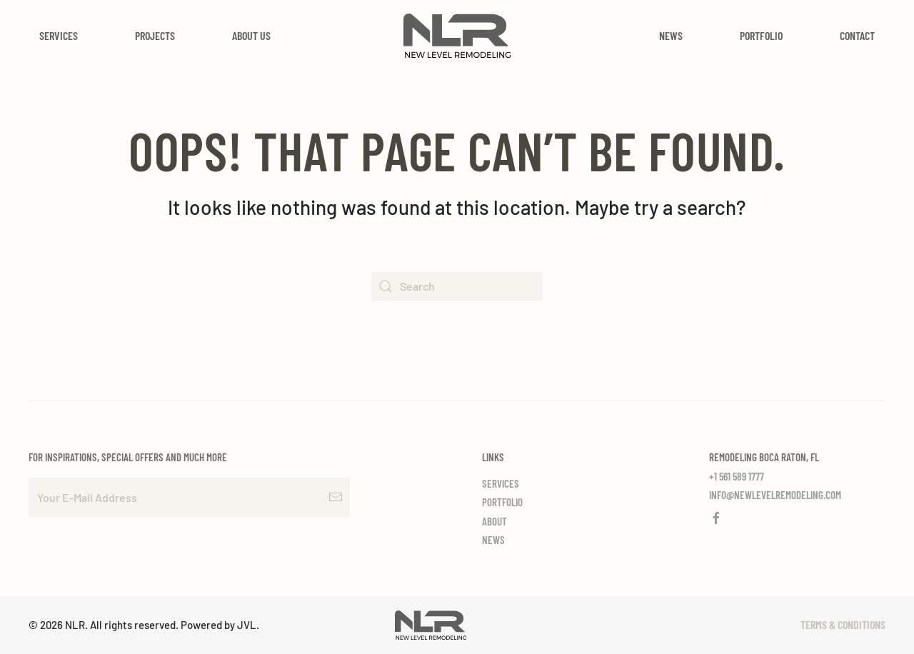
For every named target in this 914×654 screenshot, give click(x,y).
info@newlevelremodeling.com (775, 494)
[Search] (457, 286)
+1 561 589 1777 (736, 476)
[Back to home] (457, 35)
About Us (251, 35)
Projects (155, 35)
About (494, 521)
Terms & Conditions (842, 624)
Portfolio (761, 35)
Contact (857, 35)
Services (58, 35)
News (671, 35)
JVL (246, 624)
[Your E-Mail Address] (189, 497)
